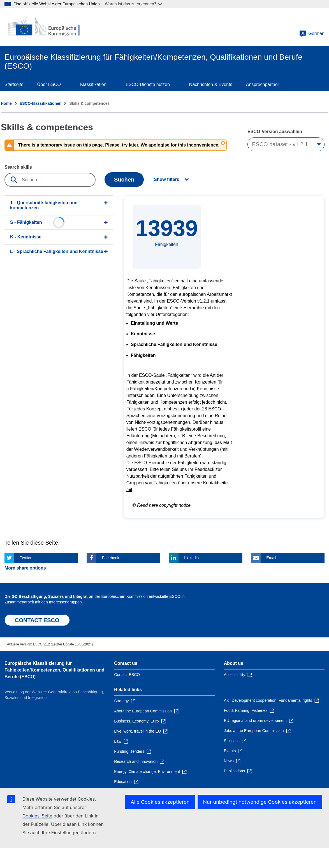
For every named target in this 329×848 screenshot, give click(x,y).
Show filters (166, 179)
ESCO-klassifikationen (40, 103)
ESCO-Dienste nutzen (148, 84)
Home (6, 103)
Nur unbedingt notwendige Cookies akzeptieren (260, 802)
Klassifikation (93, 84)
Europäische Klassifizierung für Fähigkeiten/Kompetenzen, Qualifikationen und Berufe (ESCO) (54, 670)
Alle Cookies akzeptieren (160, 802)
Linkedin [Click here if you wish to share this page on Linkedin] (191, 558)
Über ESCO (49, 84)
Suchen (124, 179)
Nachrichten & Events (210, 84)
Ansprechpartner (262, 84)
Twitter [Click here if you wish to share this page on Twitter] (25, 558)
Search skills (18, 167)
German (312, 33)
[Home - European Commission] (45, 27)
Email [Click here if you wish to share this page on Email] (271, 558)
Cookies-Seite (37, 816)
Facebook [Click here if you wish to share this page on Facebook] (110, 558)
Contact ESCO (127, 674)
